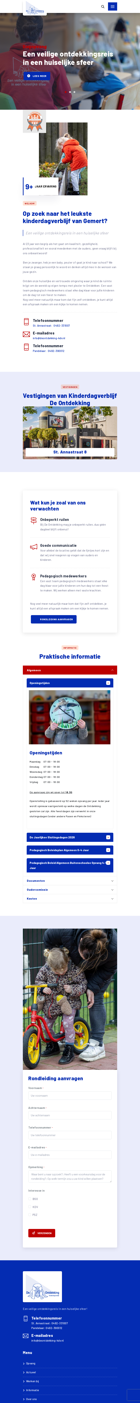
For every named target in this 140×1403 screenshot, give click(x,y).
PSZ (35, 1214)
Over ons (31, 1399)
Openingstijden (40, 683)
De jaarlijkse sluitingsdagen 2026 (52, 837)
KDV (35, 1207)
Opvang (30, 1363)
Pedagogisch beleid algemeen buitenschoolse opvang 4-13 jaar (69, 865)
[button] (65, 92)
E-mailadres (37, 1147)
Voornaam (35, 1088)
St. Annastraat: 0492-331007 (51, 325)
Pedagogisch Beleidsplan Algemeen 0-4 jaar (59, 850)
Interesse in (36, 1190)
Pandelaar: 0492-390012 (49, 350)
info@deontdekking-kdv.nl (49, 338)
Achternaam (37, 1107)
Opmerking (36, 1167)
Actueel (31, 1372)
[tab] (70, 670)
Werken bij (32, 1381)
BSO (35, 1199)
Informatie (32, 1390)
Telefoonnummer (40, 1127)
